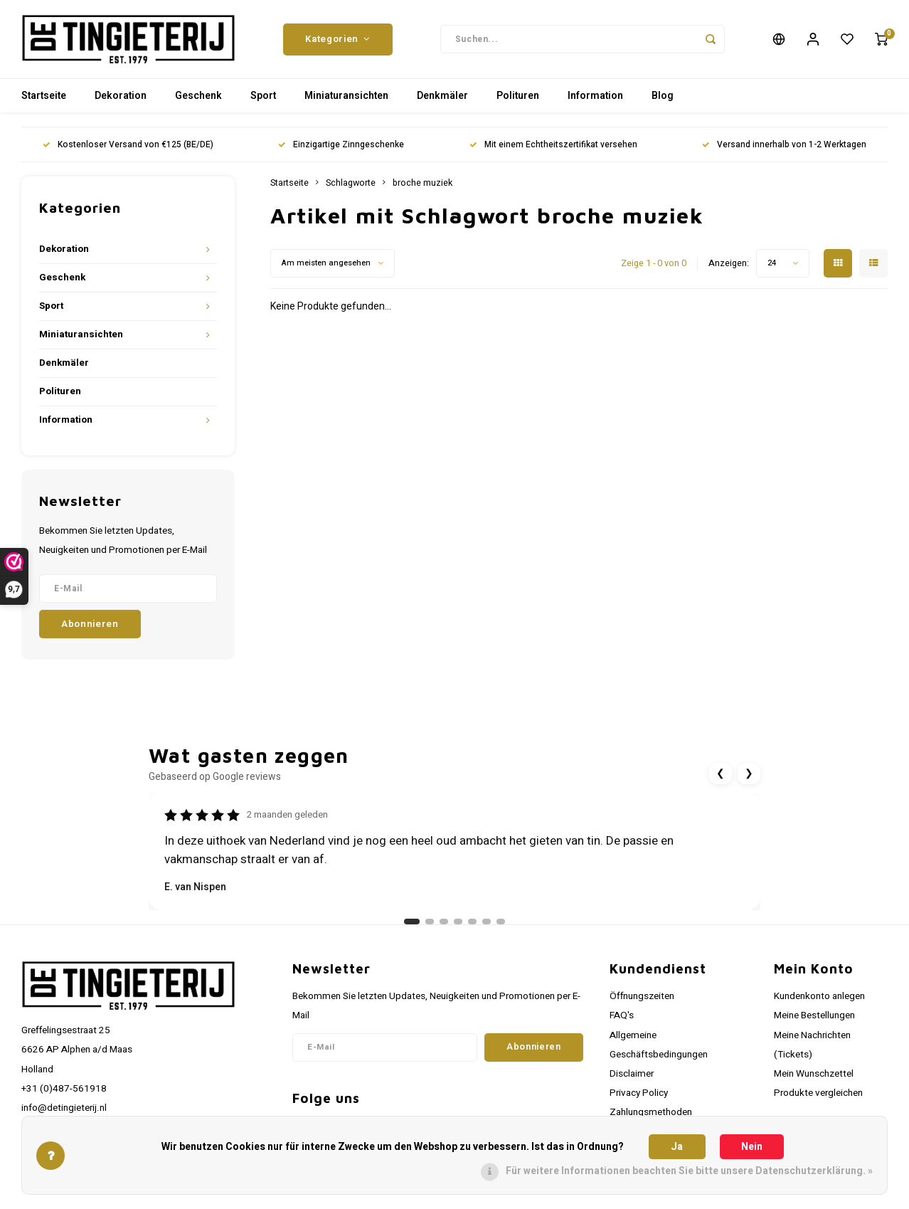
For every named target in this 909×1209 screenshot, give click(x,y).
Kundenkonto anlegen (819, 996)
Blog (663, 95)
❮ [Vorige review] (720, 773)
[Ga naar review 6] (486, 921)
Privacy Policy (639, 1093)
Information (595, 95)
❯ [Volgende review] (749, 773)
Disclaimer (632, 1074)
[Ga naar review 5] (472, 921)
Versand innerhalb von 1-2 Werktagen (784, 145)
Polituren (517, 95)
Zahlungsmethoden (651, 1112)
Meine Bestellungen (814, 1015)
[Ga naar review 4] (458, 921)
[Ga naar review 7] (500, 921)
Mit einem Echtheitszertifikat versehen (553, 145)
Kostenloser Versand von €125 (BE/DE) (128, 145)
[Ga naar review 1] (412, 921)
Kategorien (337, 39)
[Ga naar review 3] (444, 921)
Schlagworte (351, 182)
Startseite (43, 95)
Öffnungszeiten (642, 996)
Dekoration (121, 95)
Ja (677, 1146)
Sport (263, 95)
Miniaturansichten (346, 95)
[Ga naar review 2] (429, 921)
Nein (751, 1146)
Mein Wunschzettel (814, 1074)
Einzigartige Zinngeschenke (341, 145)
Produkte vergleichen (818, 1093)
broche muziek (422, 182)
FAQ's (622, 1015)
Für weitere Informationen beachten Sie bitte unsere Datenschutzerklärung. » (689, 1170)
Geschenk (198, 95)
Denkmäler (442, 95)
